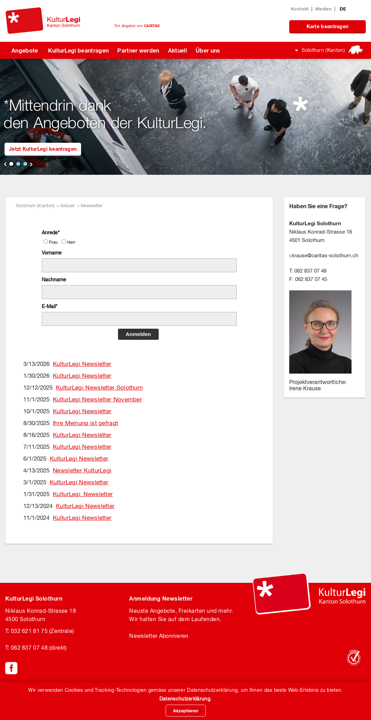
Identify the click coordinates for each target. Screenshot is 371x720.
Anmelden (138, 334)
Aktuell (177, 50)
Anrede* (51, 232)
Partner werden (138, 50)
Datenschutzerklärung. (185, 699)
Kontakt (300, 8)
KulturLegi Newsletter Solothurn (99, 387)
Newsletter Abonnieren (158, 636)
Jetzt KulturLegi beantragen (43, 149)
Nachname (54, 279)
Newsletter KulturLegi (82, 470)
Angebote (24, 50)
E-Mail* (49, 306)
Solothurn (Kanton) (323, 50)
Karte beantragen (328, 26)
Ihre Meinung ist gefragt (85, 423)
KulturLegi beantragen (78, 50)
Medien (323, 8)
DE (343, 8)
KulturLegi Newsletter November (97, 399)
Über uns (208, 50)
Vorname (52, 253)
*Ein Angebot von (136, 26)
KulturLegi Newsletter (82, 363)
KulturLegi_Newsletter (83, 494)
